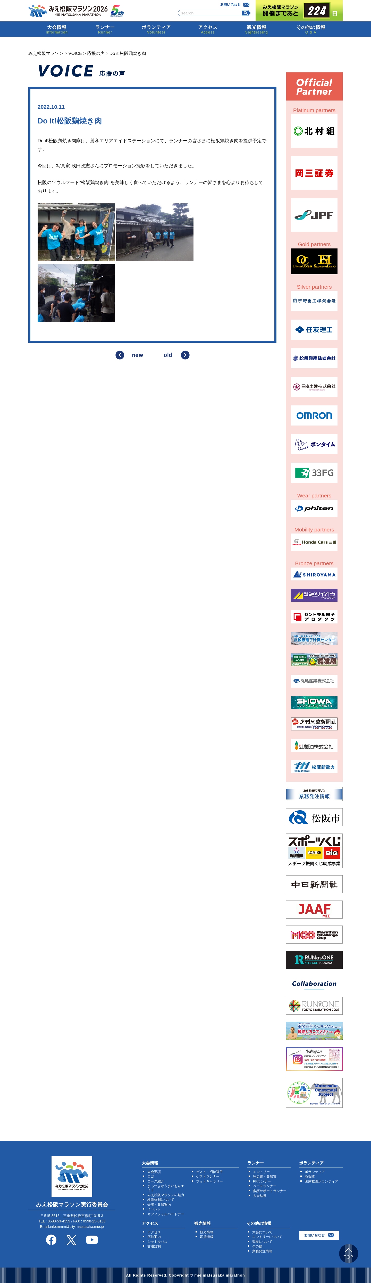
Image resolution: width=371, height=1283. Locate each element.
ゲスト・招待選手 (209, 1172)
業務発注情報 (262, 1251)
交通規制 (154, 1246)
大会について (262, 1232)
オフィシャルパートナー (165, 1214)
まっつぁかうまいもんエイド (165, 1188)
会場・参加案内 (159, 1204)
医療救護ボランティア (321, 1181)
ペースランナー (264, 1186)
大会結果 (259, 1196)
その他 (257, 1246)
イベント (154, 1209)
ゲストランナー (208, 1176)
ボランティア (315, 1172)
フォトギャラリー (209, 1181)
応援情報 (206, 1237)
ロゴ (150, 1176)
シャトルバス (157, 1242)
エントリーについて (267, 1237)
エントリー (261, 1172)
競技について (262, 1242)
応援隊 (310, 1176)
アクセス (154, 1232)
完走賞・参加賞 (264, 1176)
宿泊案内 (154, 1237)
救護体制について (160, 1200)
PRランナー (262, 1181)
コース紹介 (155, 1181)
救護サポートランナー (269, 1191)
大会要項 (154, 1172)
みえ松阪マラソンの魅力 (165, 1195)
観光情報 (206, 1232)
